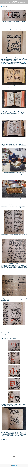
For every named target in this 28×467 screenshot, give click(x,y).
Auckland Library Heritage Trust (5, 444)
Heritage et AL (14, 1)
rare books (11, 444)
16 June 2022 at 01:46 (9, 447)
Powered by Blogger (14, 465)
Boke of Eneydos (4, 87)
